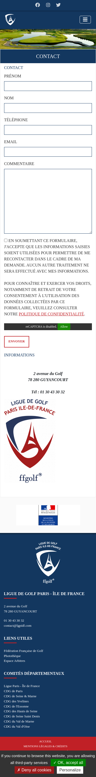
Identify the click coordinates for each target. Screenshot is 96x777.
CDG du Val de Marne (19, 721)
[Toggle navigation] (85, 19)
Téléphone (16, 120)
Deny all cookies (34, 770)
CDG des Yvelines (16, 701)
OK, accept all (68, 762)
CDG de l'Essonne (16, 706)
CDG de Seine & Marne (20, 696)
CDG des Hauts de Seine (20, 711)
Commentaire (19, 164)
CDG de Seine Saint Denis (22, 716)
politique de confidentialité (51, 314)
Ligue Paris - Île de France (22, 686)
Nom (9, 98)
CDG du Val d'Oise (17, 726)
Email (10, 142)
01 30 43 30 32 (14, 620)
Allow (64, 326)
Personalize (70, 770)
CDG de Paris (13, 691)
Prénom (12, 76)
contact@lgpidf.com (17, 625)
